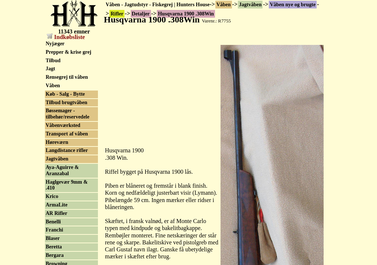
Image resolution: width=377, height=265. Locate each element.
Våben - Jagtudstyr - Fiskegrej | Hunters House (157, 4)
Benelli (53, 222)
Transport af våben (67, 134)
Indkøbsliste (66, 37)
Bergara (55, 255)
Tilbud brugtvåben (66, 102)
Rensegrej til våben (67, 77)
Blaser (53, 238)
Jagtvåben (250, 4)
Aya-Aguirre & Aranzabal (62, 170)
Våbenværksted (63, 125)
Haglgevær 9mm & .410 (67, 185)
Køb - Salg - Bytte (65, 94)
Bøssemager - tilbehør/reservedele (67, 114)
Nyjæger (55, 43)
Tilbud (53, 60)
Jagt (50, 68)
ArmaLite (56, 205)
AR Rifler (56, 213)
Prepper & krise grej (68, 52)
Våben (223, 4)
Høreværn (57, 142)
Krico (52, 196)
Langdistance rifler (67, 150)
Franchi (54, 230)
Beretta (54, 247)
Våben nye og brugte (293, 4)
